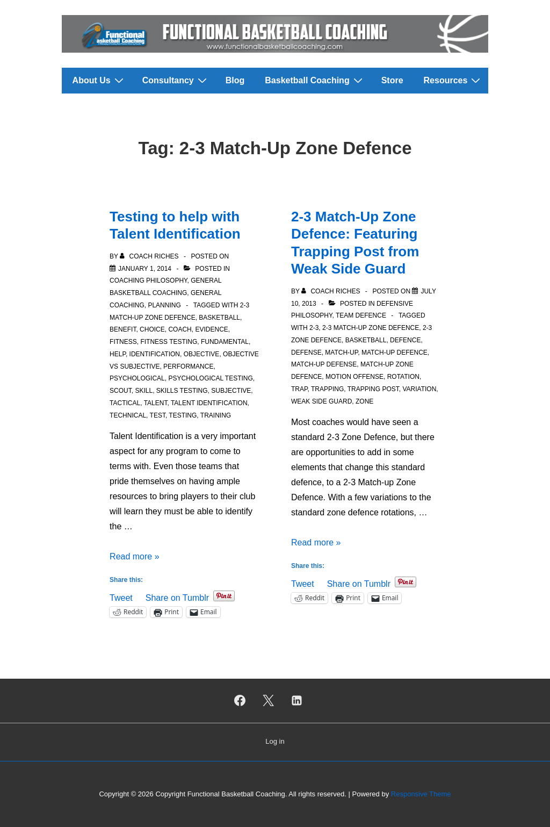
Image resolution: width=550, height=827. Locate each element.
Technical (128, 415)
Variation (419, 389)
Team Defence (361, 315)
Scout (121, 390)
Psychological (137, 378)
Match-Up (341, 352)
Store (392, 80)
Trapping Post (373, 389)
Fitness (123, 342)
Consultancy (175, 80)
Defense (306, 352)
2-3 (314, 328)
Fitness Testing (168, 342)
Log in (274, 741)
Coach (179, 329)
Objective (202, 354)
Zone (364, 401)
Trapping (327, 389)
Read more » (135, 556)
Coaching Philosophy (148, 280)
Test (157, 415)
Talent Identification (209, 403)
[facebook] (240, 700)
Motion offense (354, 376)
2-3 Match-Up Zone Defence (370, 328)
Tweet (121, 596)
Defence (405, 340)
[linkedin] (296, 700)
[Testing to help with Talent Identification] (144, 268)
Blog (235, 80)
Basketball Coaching (315, 80)
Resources (453, 80)
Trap (299, 389)
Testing (183, 415)
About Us (99, 80)
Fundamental (225, 342)
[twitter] (268, 700)
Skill (144, 390)
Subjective (231, 390)
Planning (164, 305)
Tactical (125, 403)
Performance (188, 366)
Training (215, 415)
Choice (152, 329)
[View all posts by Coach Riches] (150, 256)
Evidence (211, 329)
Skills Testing (182, 390)
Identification (154, 354)
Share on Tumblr (177, 596)
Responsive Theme (421, 794)
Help (118, 354)
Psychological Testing (210, 378)
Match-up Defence (394, 352)
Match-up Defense (324, 364)
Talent (156, 403)
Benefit (123, 329)
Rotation (403, 376)
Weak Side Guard (321, 401)
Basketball (219, 317)
